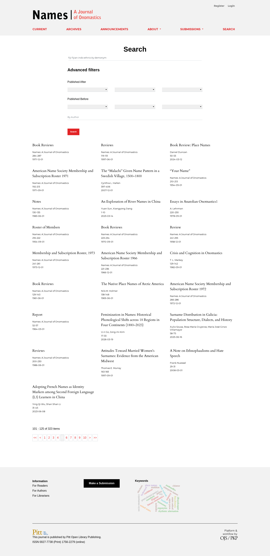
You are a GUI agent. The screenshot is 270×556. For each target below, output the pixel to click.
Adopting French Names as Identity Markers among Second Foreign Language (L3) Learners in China (63, 391)
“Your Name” (180, 170)
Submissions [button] (190, 29)
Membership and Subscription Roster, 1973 (63, 253)
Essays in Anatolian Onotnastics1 (194, 201)
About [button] (153, 29)
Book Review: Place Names (190, 145)
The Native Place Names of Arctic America (132, 284)
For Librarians (40, 495)
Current (40, 29)
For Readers (40, 485)
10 (84, 437)
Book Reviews (43, 145)
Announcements (114, 29)
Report (37, 314)
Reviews (107, 145)
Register (219, 5)
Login (231, 5)
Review (175, 227)
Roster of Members (46, 227)
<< (35, 437)
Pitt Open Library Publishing (83, 537)
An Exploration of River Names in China (130, 201)
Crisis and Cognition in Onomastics (196, 253)
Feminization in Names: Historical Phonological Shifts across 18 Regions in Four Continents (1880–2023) (130, 319)
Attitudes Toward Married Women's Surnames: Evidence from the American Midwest (129, 355)
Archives (73, 29)
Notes (36, 201)
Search (229, 29)
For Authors (39, 490)
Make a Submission (102, 483)
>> (95, 437)
